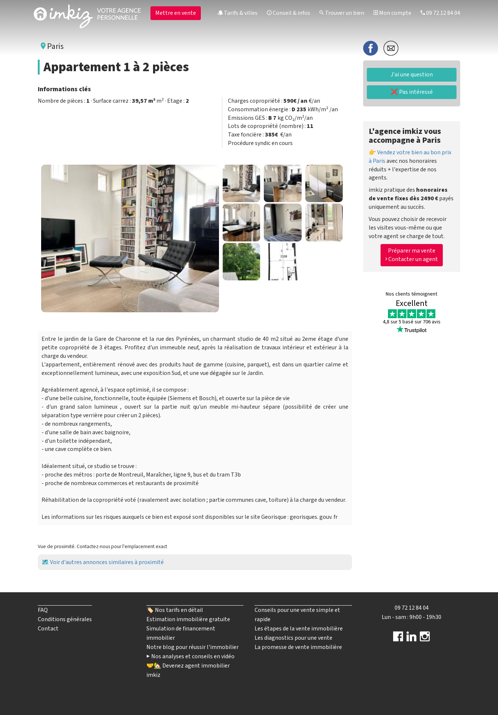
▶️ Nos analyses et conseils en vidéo (190, 656)
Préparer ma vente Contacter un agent (411, 255)
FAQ (43, 610)
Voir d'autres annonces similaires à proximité (107, 562)
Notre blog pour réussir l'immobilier (192, 647)
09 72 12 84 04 (440, 13)
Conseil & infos (288, 13)
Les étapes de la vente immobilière (299, 629)
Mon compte (392, 13)
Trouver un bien (341, 13)
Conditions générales (65, 619)
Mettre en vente (175, 13)
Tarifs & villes (238, 13)
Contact (48, 629)
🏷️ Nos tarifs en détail (174, 610)
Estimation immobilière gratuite (188, 619)
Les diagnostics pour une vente (293, 638)
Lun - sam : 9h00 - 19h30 (411, 617)
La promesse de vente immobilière (298, 647)
